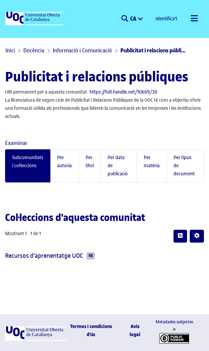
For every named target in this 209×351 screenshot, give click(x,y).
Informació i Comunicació (82, 50)
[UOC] (34, 18)
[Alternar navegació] (194, 18)
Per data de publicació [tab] (118, 165)
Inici (10, 50)
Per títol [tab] (90, 161)
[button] (124, 19)
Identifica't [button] (167, 19)
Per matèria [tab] (152, 161)
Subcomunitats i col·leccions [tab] (27, 161)
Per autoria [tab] (64, 161)
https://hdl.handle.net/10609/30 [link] (123, 92)
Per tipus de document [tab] (184, 165)
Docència (33, 50)
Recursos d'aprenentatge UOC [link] (44, 255)
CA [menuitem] (133, 18)
